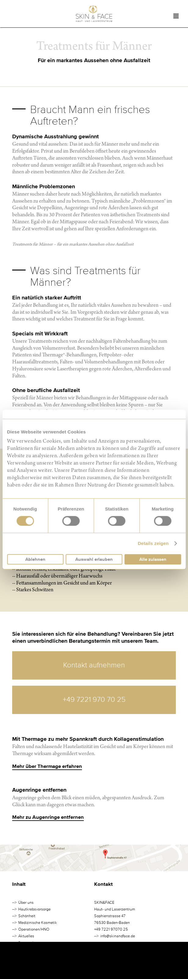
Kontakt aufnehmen (94, 665)
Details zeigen (153, 543)
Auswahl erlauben (94, 559)
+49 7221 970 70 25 (94, 699)
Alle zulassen (152, 559)
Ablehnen (35, 559)
